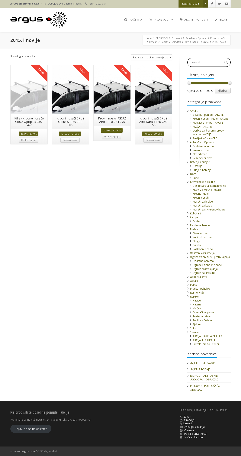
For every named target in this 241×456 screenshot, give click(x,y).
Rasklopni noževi (203, 249)
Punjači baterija (202, 170)
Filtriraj (222, 90)
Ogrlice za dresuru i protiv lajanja (210, 257)
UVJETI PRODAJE (200, 369)
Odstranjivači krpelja (202, 253)
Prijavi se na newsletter (31, 429)
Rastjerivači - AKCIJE (205, 138)
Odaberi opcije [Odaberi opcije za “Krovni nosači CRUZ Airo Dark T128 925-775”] (153, 139)
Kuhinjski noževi (202, 237)
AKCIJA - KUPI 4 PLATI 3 (207, 336)
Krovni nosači (201, 150)
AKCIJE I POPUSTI (194, 19)
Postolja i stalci (202, 316)
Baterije (197, 166)
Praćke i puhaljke (200, 288)
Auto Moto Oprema (202, 142)
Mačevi (197, 308)
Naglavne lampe (200, 225)
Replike (194, 296)
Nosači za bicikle (203, 201)
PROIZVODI (161, 19)
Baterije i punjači (200, 162)
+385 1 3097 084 (97, 3)
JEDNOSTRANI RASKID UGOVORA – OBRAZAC (204, 377)
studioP (53, 451)
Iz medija (188, 420)
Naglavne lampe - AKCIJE (208, 122)
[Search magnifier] (226, 62)
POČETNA (133, 19)
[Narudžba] (151, 57)
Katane (197, 304)
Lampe (194, 217)
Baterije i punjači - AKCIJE (208, 114)
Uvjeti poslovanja (194, 426)
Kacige (197, 300)
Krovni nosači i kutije (202, 182)
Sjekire (197, 324)
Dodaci (197, 221)
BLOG (221, 19)
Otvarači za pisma (203, 312)
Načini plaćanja (193, 437)
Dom (193, 174)
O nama (189, 430)
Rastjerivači (197, 292)
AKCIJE (194, 110)
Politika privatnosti (195, 433)
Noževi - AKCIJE (202, 126)
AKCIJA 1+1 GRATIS (204, 340)
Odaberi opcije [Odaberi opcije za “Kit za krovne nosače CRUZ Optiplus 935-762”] (28, 139)
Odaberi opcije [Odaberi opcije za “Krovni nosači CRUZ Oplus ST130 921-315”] (70, 139)
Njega (196, 241)
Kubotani (195, 213)
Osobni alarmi (198, 276)
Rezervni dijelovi (202, 158)
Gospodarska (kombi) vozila (210, 185)
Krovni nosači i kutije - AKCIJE (210, 118)
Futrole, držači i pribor (206, 344)
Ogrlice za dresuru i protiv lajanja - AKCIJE (208, 132)
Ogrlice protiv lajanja (205, 269)
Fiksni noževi (200, 233)
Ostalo (197, 245)
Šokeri (194, 328)
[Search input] (207, 62)
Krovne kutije (201, 193)
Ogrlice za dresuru (204, 273)
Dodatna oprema (203, 146)
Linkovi (187, 423)
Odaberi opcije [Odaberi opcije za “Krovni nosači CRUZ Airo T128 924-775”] (111, 136)
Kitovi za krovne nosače (207, 189)
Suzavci (194, 332)
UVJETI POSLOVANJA (202, 363)
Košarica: (195, 4)
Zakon (187, 416)
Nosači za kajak (202, 205)
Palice (193, 284)
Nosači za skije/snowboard (209, 209)
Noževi (194, 229)
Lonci (196, 178)
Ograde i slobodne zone (207, 265)
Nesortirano (200, 154)
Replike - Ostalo (202, 320)
